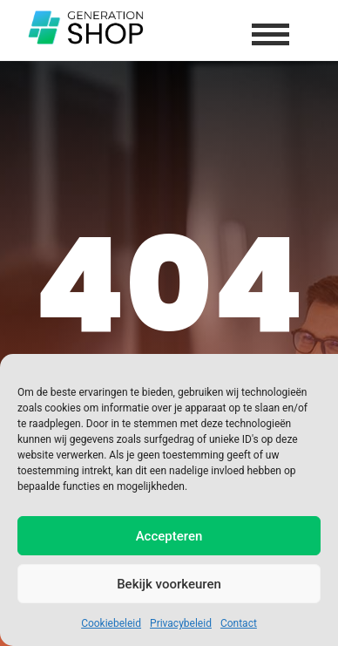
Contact (238, 623)
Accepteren (169, 536)
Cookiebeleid (111, 623)
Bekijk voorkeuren (169, 584)
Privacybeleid (181, 623)
